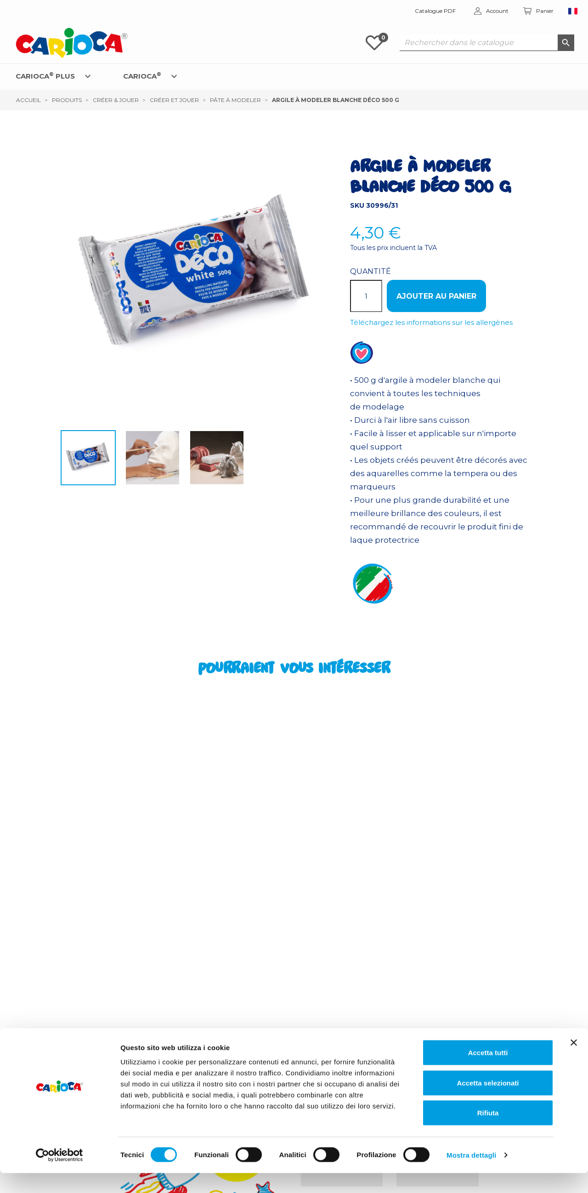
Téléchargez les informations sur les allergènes (431, 322)
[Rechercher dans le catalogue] (487, 42)
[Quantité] (366, 296)
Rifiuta (488, 1132)
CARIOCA (142, 75)
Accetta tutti (488, 1072)
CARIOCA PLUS (45, 75)
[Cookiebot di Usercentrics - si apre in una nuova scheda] (59, 1175)
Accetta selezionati (488, 1103)
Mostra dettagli (471, 1175)
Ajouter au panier (436, 296)
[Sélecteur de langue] (573, 11)
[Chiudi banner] (574, 1062)
